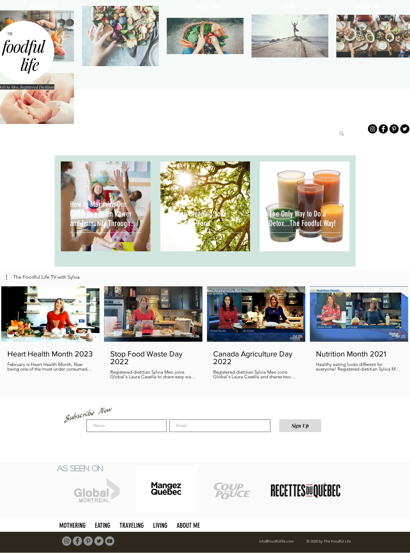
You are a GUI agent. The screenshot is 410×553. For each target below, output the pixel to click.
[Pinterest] (394, 128)
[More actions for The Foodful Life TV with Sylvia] (43, 277)
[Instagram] (372, 128)
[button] (342, 134)
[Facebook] (383, 128)
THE (10, 34)
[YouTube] (109, 541)
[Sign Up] (300, 425)
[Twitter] (404, 128)
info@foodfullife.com (276, 541)
